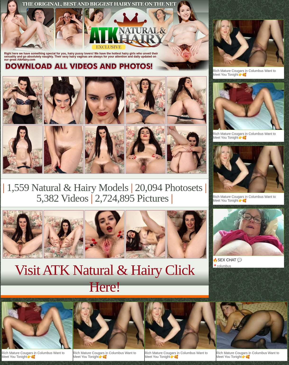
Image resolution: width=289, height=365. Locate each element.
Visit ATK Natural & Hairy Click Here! (104, 278)
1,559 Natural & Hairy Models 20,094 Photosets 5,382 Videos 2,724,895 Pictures (105, 193)
